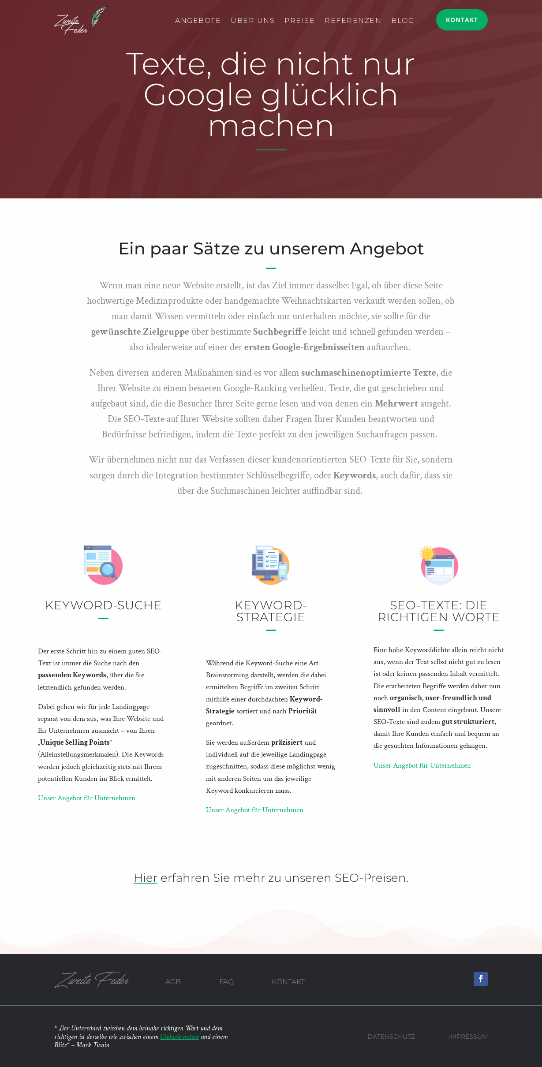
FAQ (226, 981)
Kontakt (462, 19)
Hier (145, 878)
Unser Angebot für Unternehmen (86, 798)
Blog (402, 21)
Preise (299, 21)
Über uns (253, 21)
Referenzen (353, 21)
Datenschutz (391, 1037)
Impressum (468, 1037)
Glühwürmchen (179, 1036)
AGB (173, 981)
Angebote (198, 21)
